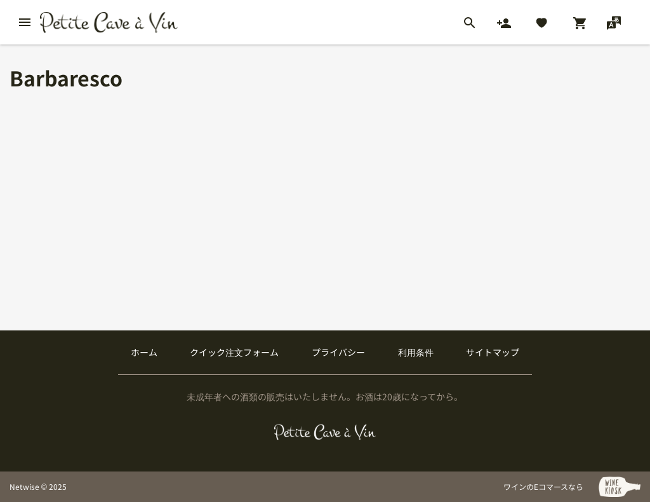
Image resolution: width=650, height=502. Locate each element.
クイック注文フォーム (234, 352)
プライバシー (338, 352)
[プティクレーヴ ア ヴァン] (325, 432)
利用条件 (416, 352)
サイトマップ (492, 352)
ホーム (144, 352)
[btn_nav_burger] (24, 22)
